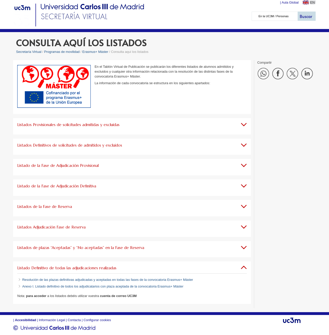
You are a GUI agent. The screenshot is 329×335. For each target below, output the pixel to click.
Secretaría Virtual (28, 52)
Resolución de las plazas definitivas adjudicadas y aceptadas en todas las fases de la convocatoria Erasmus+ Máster (107, 280)
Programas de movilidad (62, 52)
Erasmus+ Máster (95, 52)
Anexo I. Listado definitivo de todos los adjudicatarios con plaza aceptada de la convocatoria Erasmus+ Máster (102, 286)
